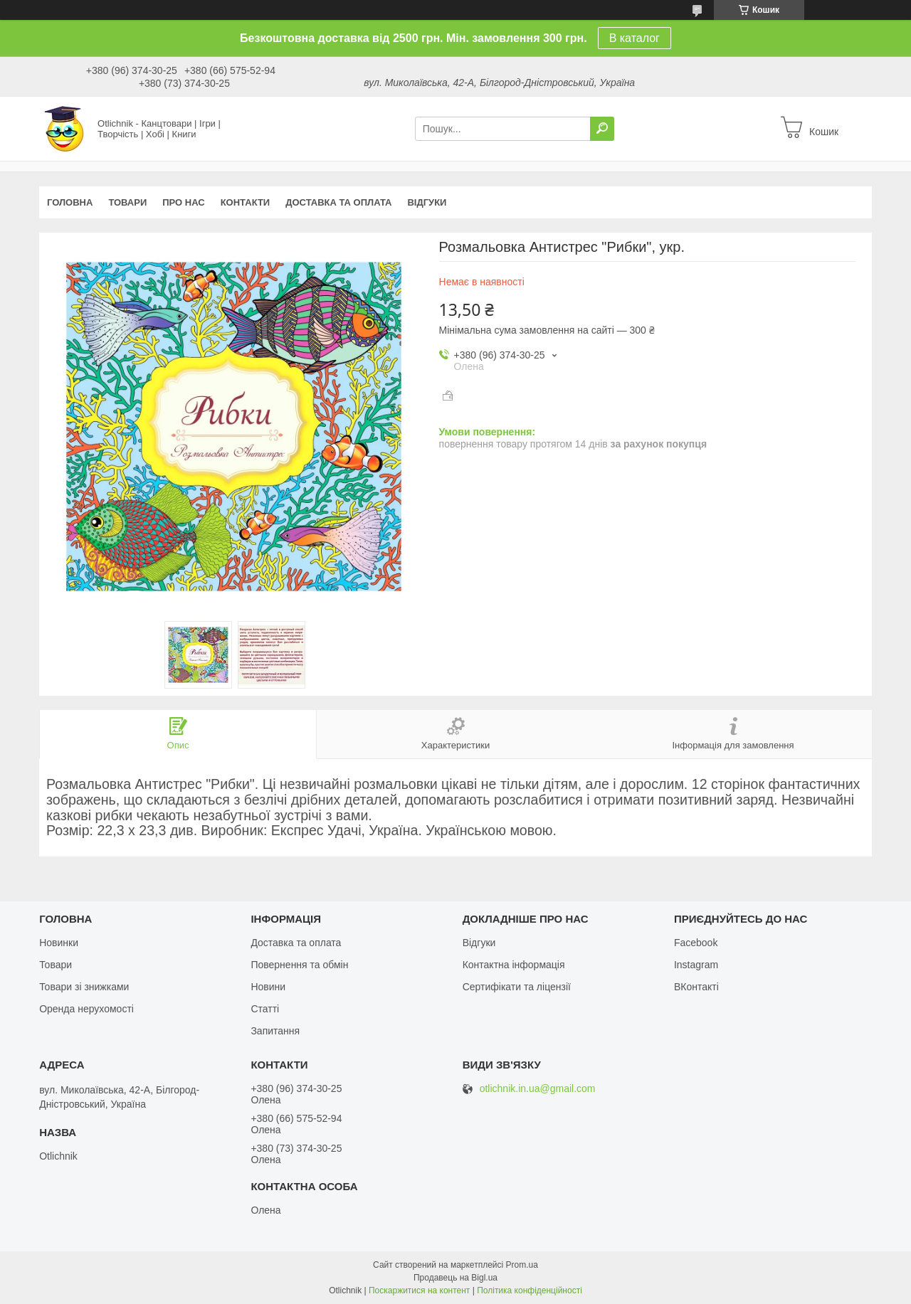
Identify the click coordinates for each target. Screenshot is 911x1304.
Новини (268, 986)
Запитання (275, 1031)
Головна (70, 202)
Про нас (183, 202)
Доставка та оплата (338, 202)
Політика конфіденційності (529, 1290)
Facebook (695, 942)
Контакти (245, 202)
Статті (265, 1008)
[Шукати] (602, 129)
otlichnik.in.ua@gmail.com (538, 1088)
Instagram (696, 964)
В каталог (634, 38)
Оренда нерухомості (86, 1008)
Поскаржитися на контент (419, 1290)
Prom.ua (522, 1265)
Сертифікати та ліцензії (517, 986)
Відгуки (426, 202)
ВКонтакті (696, 986)
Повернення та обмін (299, 964)
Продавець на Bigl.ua (455, 1278)
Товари (127, 202)
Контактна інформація (514, 964)
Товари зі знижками (84, 986)
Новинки (58, 942)
